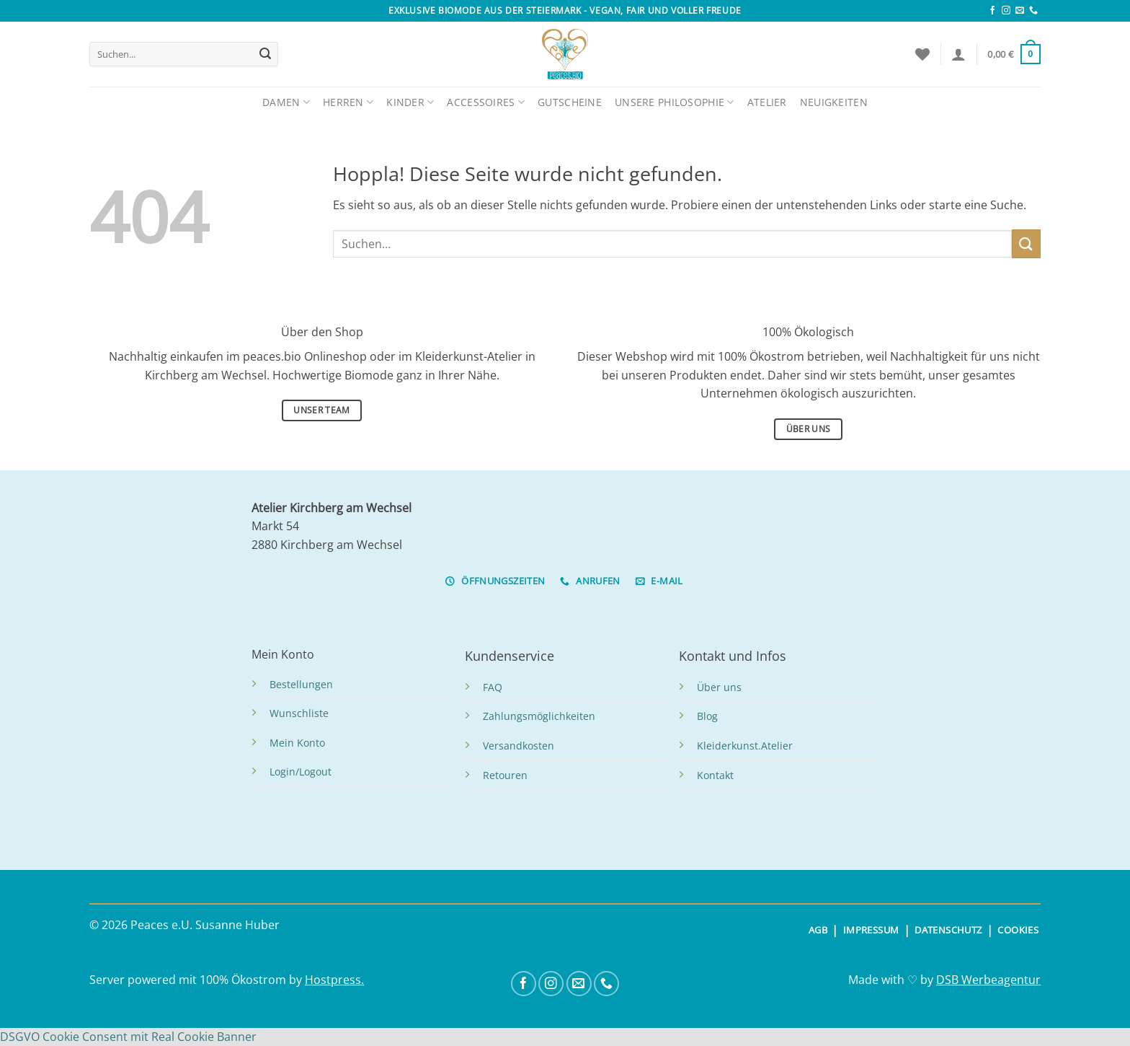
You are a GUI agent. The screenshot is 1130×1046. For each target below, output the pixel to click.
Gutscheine (570, 102)
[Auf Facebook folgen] (992, 11)
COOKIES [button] (1017, 929)
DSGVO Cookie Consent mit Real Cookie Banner (128, 1037)
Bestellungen (301, 684)
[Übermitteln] (265, 54)
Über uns (719, 687)
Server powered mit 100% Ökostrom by (197, 980)
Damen (286, 102)
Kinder (410, 102)
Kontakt (715, 775)
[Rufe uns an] (1033, 11)
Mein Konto (297, 743)
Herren (348, 102)
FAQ (492, 687)
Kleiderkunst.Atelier (745, 745)
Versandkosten (518, 745)
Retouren (505, 775)
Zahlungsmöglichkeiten (539, 716)
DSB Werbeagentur (988, 980)
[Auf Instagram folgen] (1006, 11)
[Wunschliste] (922, 54)
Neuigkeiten (834, 102)
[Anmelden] (958, 54)
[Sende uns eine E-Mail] (1019, 11)
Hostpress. (334, 980)
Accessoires (486, 102)
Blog (707, 716)
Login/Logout (301, 771)
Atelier (767, 102)
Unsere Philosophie (674, 102)
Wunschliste (299, 713)
